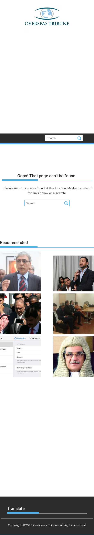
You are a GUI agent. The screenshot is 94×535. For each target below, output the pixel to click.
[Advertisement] (47, 85)
